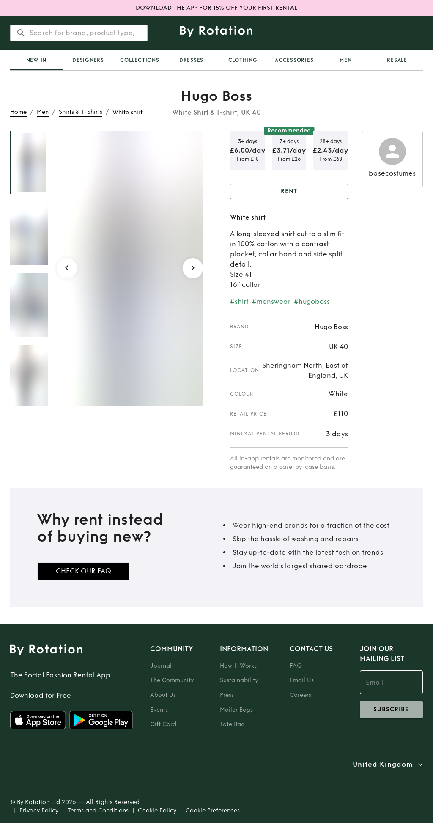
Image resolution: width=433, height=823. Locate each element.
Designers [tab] (88, 60)
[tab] (36, 60)
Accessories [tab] (294, 60)
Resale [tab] (397, 60)
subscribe (391, 709)
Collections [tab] (139, 60)
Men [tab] (345, 60)
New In (36, 60)
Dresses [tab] (191, 60)
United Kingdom (383, 765)
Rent (289, 191)
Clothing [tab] (243, 60)
